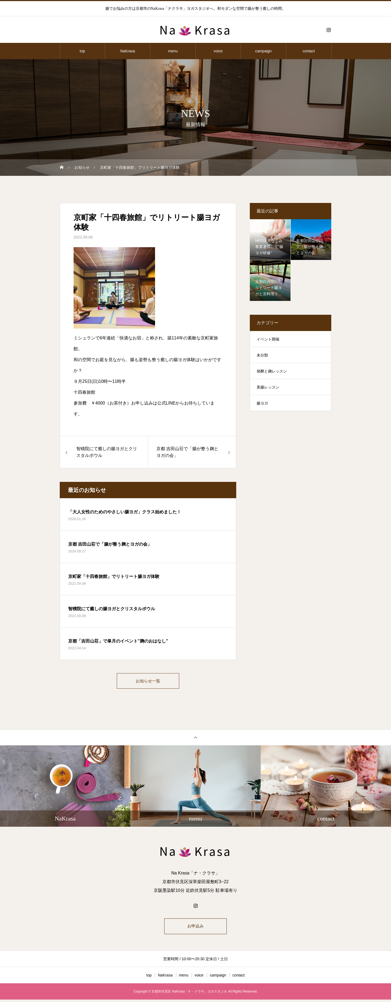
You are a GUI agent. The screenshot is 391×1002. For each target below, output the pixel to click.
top (82, 51)
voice (218, 51)
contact (308, 51)
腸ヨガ (262, 403)
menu (173, 51)
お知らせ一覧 (148, 681)
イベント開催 (268, 339)
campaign (263, 51)
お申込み (195, 928)
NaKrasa (127, 51)
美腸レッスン (268, 387)
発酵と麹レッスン (272, 371)
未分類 (262, 355)
